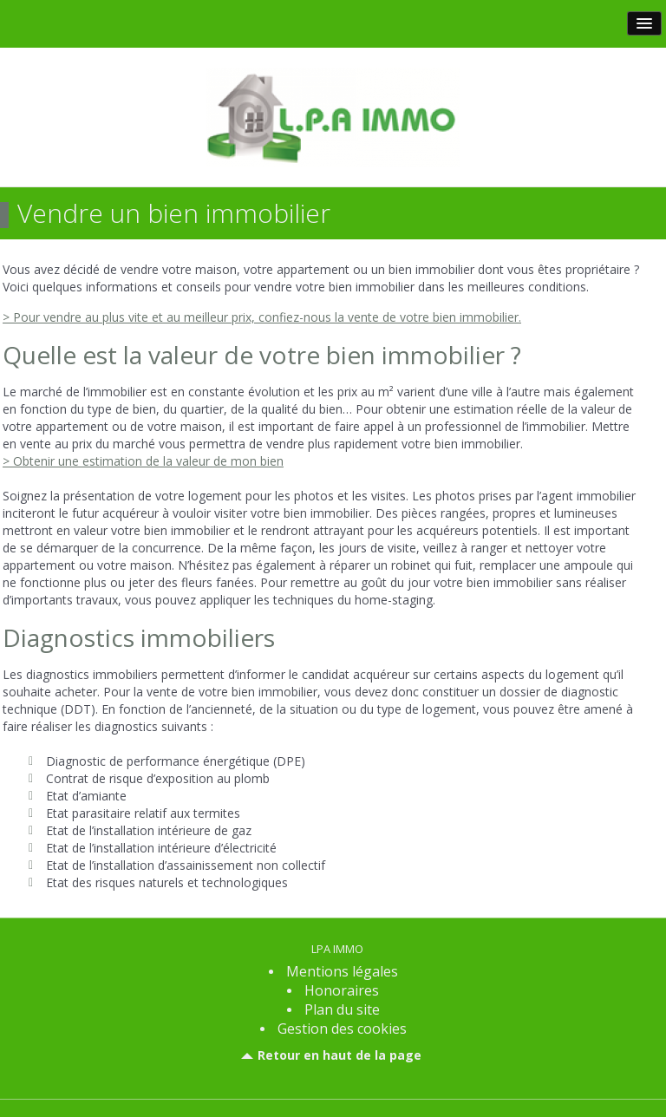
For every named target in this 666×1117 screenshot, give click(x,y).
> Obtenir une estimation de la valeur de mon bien (143, 461)
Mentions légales (342, 971)
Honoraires (341, 990)
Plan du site (342, 1009)
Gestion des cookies (342, 1028)
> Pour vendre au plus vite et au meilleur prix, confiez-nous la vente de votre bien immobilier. (262, 317)
